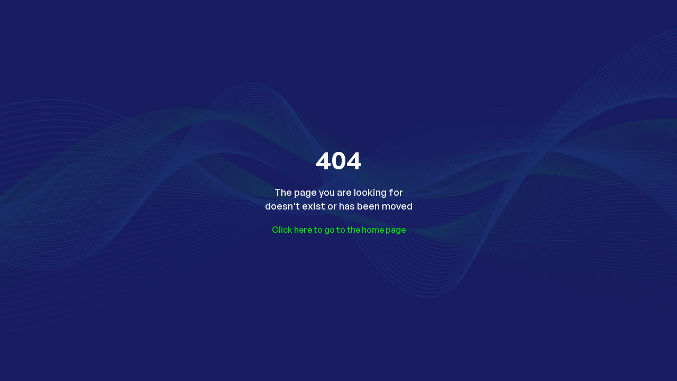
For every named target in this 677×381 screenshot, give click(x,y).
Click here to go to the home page (339, 229)
